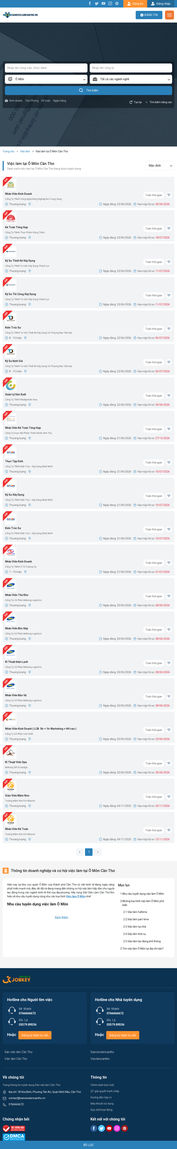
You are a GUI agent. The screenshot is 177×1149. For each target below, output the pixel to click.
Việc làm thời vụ (136, 933)
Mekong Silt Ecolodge (16, 767)
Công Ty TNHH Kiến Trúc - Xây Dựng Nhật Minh (29, 466)
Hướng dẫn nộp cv (101, 1097)
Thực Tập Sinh (14, 461)
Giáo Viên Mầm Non (17, 795)
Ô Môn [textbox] (19, 79)
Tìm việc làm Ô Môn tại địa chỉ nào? (142, 948)
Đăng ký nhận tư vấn (35, 1035)
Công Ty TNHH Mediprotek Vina (21, 399)
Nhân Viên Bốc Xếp (16, 628)
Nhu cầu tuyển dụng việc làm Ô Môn (143, 893)
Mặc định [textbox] (155, 165)
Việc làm (25, 151)
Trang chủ (8, 151)
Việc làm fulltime (137, 911)
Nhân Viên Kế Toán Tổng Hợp (23, 427)
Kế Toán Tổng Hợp (16, 227)
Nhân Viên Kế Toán (16, 828)
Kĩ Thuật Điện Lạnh (16, 661)
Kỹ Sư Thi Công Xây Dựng (20, 294)
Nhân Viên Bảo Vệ (16, 695)
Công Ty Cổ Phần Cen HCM (19, 734)
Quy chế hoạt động (101, 1109)
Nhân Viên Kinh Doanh (18, 193)
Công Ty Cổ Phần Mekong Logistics (23, 600)
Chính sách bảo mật (102, 1084)
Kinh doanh (14, 100)
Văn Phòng (32, 100)
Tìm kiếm (88, 90)
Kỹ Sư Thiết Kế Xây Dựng (20, 260)
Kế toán (45, 100)
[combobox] (46, 79)
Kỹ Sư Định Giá (14, 360)
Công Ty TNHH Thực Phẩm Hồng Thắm (25, 232)
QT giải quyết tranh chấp (104, 1091)
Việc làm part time (138, 919)
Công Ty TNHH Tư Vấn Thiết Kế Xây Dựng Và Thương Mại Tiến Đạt (38, 332)
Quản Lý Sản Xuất (15, 394)
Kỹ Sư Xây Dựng (14, 494)
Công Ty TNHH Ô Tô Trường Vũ (20, 566)
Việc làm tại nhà (136, 926)
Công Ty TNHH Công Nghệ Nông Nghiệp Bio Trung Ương (33, 199)
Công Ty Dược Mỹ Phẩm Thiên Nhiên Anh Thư (28, 433)
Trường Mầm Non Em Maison (20, 800)
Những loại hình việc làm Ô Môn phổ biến (143, 903)
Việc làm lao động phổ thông (144, 941)
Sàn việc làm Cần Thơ (18, 1052)
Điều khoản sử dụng (102, 1103)
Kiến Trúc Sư (13, 327)
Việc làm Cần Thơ (16, 1059)
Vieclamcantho (100, 1059)
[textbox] (131, 79)
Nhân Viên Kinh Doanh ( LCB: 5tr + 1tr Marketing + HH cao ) (40, 728)
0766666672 (16, 1104)
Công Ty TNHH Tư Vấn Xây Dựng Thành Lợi (27, 266)
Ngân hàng (59, 100)
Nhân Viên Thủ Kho (16, 594)
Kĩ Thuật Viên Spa (16, 762)
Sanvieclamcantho (102, 1052)
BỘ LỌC (88, 1145)
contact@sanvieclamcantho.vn (27, 1098)
